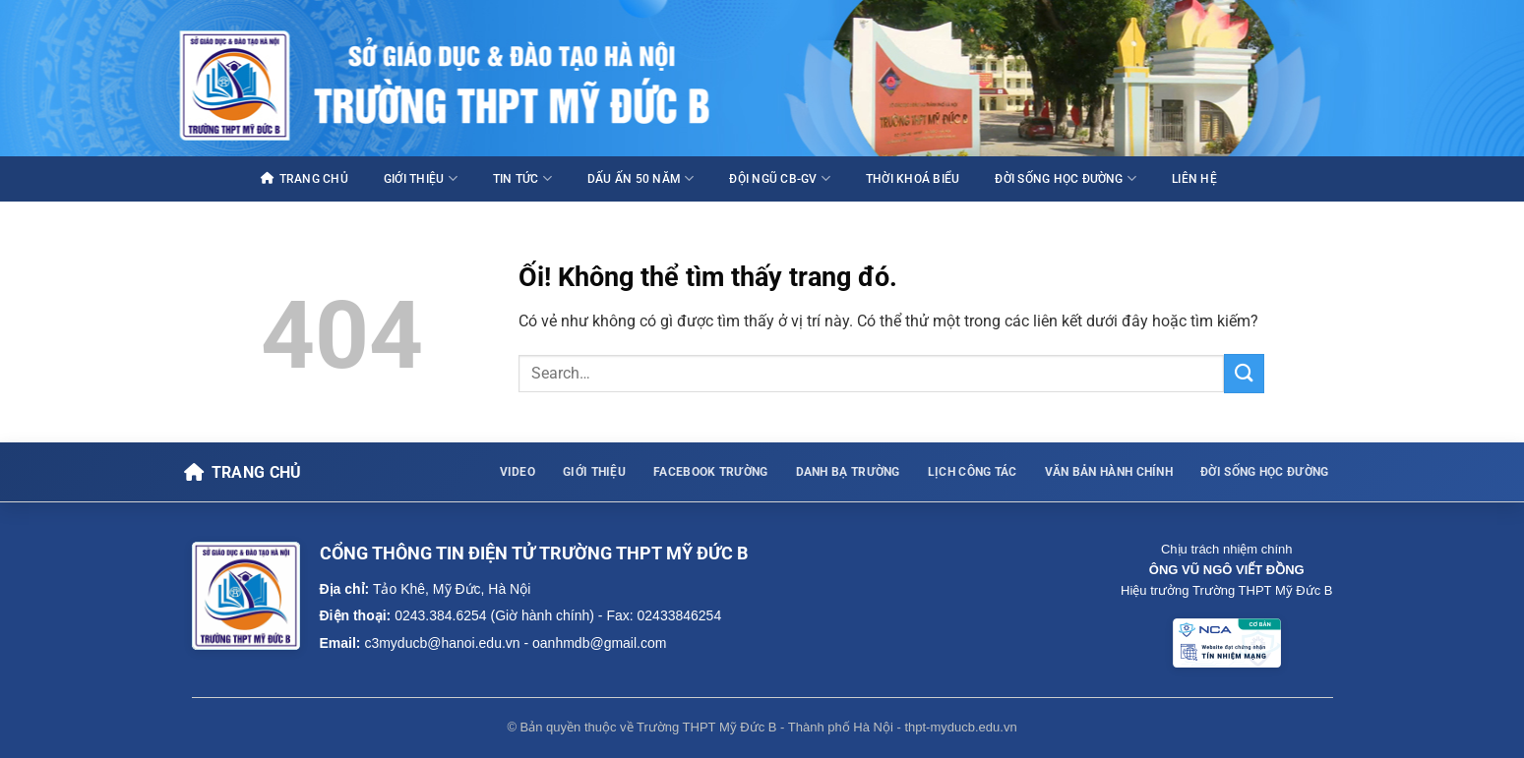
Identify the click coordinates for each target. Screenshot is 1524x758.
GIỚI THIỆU (420, 178)
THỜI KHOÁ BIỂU (912, 179)
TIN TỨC (522, 178)
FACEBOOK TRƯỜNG (710, 472)
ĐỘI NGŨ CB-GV (779, 178)
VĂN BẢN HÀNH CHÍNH (1109, 472)
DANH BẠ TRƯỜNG (848, 472)
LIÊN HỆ (1194, 179)
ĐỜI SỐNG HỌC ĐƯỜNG (1065, 178)
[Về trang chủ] (243, 473)
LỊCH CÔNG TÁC (972, 472)
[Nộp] (1243, 373)
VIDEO (518, 472)
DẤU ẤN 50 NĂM (641, 178)
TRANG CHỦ (304, 179)
